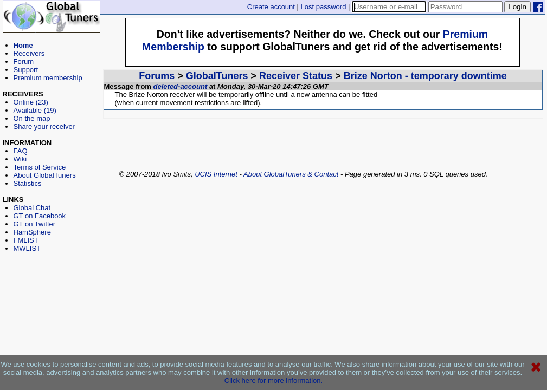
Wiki (20, 159)
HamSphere (32, 232)
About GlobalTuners (45, 175)
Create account (271, 7)
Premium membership (48, 78)
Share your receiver (44, 126)
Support (26, 70)
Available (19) (35, 110)
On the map (32, 118)
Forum (24, 61)
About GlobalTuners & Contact (290, 174)
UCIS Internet (216, 174)
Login (517, 7)
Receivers (29, 53)
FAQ (21, 151)
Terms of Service (40, 167)
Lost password (323, 7)
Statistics (28, 183)
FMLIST (26, 240)
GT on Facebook (40, 216)
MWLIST (27, 248)
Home (23, 45)
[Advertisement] (51, 301)
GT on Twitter (35, 224)
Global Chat (32, 208)
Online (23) (31, 102)
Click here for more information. (273, 380)
